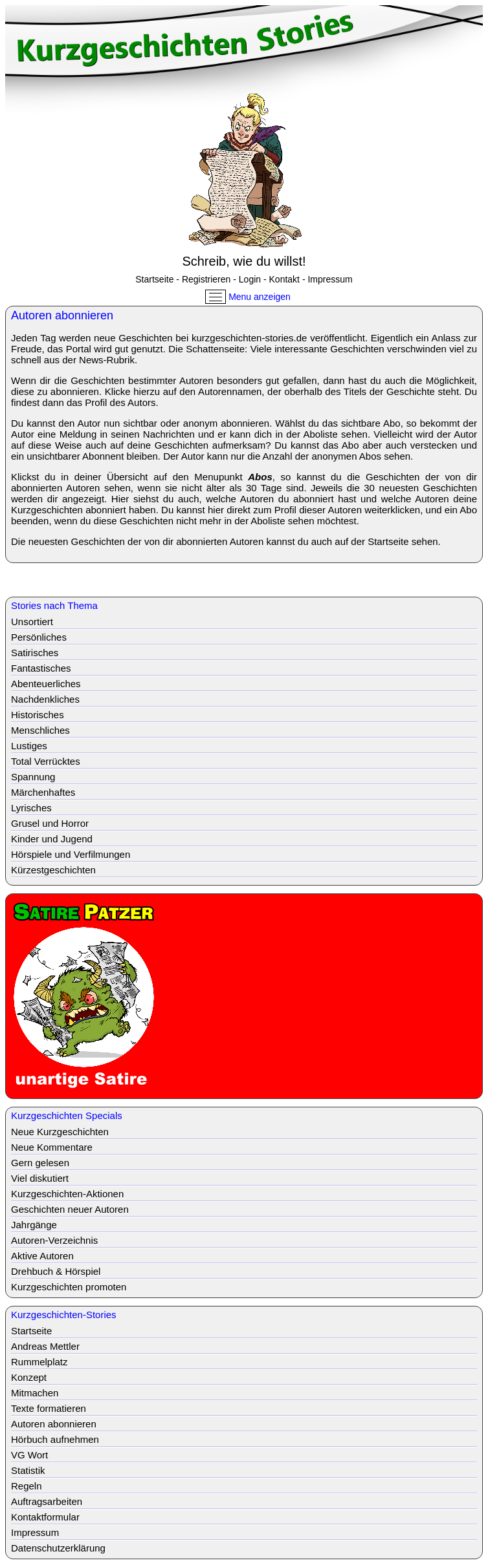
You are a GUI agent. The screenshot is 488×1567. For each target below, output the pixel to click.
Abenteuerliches (46, 683)
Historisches (37, 714)
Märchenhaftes (43, 792)
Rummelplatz (39, 1361)
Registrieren (206, 279)
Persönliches (39, 637)
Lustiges (29, 745)
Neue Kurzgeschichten (60, 1131)
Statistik (28, 1470)
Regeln (26, 1485)
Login (250, 279)
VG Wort (29, 1454)
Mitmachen (34, 1392)
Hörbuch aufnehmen (55, 1439)
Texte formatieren (48, 1408)
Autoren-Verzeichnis (54, 1240)
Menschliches (40, 730)
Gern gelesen (40, 1162)
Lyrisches (31, 807)
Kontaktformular (45, 1516)
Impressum (329, 279)
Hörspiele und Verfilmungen (70, 854)
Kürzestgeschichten (53, 869)
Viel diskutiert (40, 1178)
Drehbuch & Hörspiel (55, 1271)
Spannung (33, 776)
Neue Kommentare (52, 1147)
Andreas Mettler (45, 1346)
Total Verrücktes (45, 761)
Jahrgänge (34, 1224)
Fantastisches (41, 668)
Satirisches (34, 652)
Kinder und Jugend (52, 838)
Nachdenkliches (45, 699)
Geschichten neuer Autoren (70, 1209)
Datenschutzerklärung (58, 1547)
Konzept (29, 1377)
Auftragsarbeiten (46, 1501)
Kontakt (284, 279)
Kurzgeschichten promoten (68, 1286)
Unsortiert (32, 621)
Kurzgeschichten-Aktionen (67, 1193)
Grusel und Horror (50, 823)
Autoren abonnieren (53, 1423)
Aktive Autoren (42, 1255)
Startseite (154, 279)
